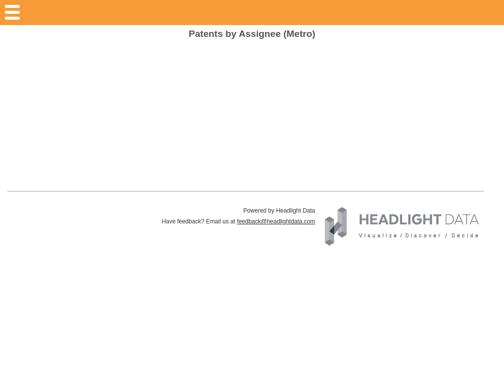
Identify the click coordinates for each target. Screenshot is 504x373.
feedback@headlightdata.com (276, 221)
